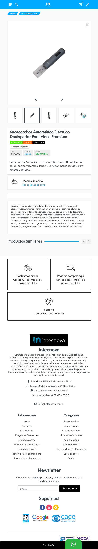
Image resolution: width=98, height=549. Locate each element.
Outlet (71, 458)
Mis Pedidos (26, 430)
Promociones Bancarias (27, 458)
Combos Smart (71, 444)
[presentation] (36, 99)
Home (13, 13)
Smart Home (71, 426)
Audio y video (71, 440)
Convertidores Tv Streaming (71, 449)
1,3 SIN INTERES (40, 145)
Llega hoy (31, 145)
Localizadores (71, 453)
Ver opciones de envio (36, 180)
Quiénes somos (27, 440)
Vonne (31, 155)
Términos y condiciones (27, 444)
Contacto (27, 426)
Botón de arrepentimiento (26, 453)
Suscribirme (70, 488)
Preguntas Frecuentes (27, 435)
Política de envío (27, 449)
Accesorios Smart (29, 13)
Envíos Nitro (22, 145)
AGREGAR (49, 544)
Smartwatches (71, 421)
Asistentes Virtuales (71, 435)
